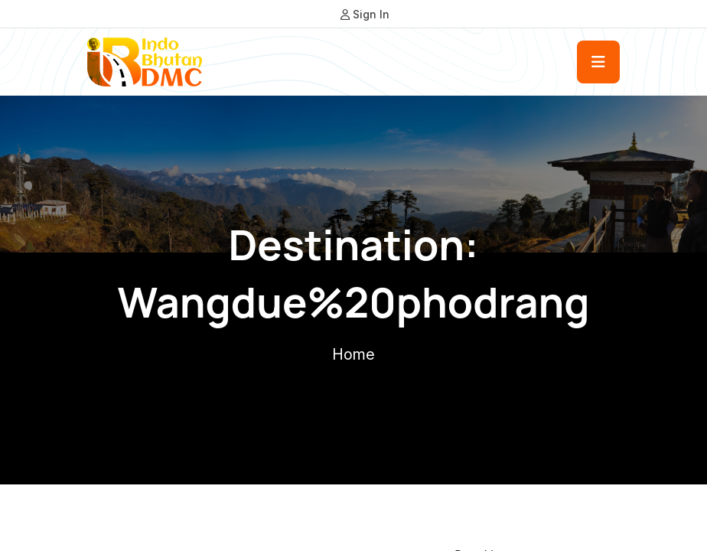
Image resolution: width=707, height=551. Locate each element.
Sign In (364, 14)
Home (353, 354)
